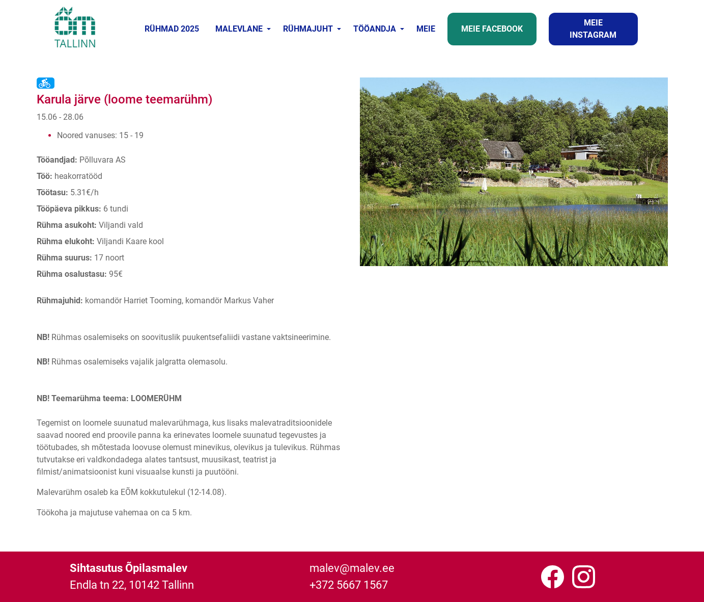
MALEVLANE (239, 29)
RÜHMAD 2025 (172, 29)
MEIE (425, 29)
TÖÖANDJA (374, 29)
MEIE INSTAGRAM (593, 29)
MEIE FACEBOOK (492, 29)
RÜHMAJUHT (308, 29)
